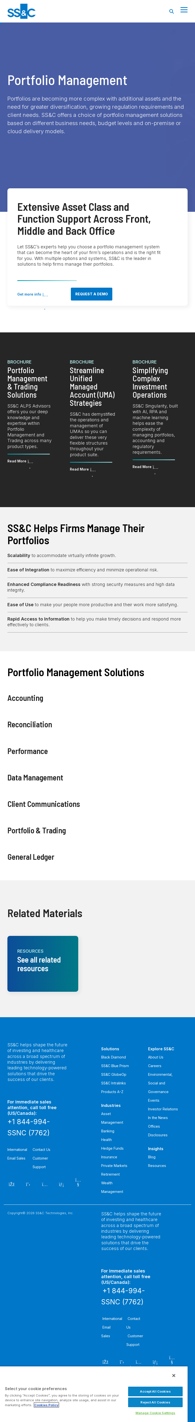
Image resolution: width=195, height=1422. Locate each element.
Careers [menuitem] (154, 1066)
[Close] (173, 1375)
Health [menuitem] (106, 1140)
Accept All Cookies (155, 1391)
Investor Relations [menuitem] (163, 1109)
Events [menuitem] (153, 1100)
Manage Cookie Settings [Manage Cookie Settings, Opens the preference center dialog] (156, 1413)
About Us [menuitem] (155, 1057)
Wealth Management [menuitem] (112, 1187)
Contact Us (41, 1149)
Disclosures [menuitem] (158, 1135)
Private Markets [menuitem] (114, 1165)
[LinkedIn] (62, 1184)
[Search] (171, 11)
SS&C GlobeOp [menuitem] (113, 1074)
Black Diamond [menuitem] (113, 1057)
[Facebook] (11, 1184)
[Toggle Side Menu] (184, 9)
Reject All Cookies (155, 1402)
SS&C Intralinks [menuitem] (113, 1083)
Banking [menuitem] (107, 1131)
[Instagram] (45, 1184)
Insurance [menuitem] (109, 1157)
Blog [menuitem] (152, 1157)
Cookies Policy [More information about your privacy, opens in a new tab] (46, 1405)
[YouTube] (78, 1184)
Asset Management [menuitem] (112, 1118)
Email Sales (16, 1158)
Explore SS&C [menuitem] (161, 1048)
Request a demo (91, 294)
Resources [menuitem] (157, 1165)
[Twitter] (28, 1184)
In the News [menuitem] (158, 1118)
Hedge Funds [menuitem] (112, 1148)
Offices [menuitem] (154, 1126)
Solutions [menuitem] (110, 1048)
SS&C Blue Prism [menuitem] (115, 1066)
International (17, 1149)
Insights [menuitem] (155, 1148)
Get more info (29, 294)
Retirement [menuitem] (110, 1174)
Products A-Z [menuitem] (112, 1092)
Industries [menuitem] (111, 1105)
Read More (16, 461)
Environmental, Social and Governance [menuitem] (160, 1083)
